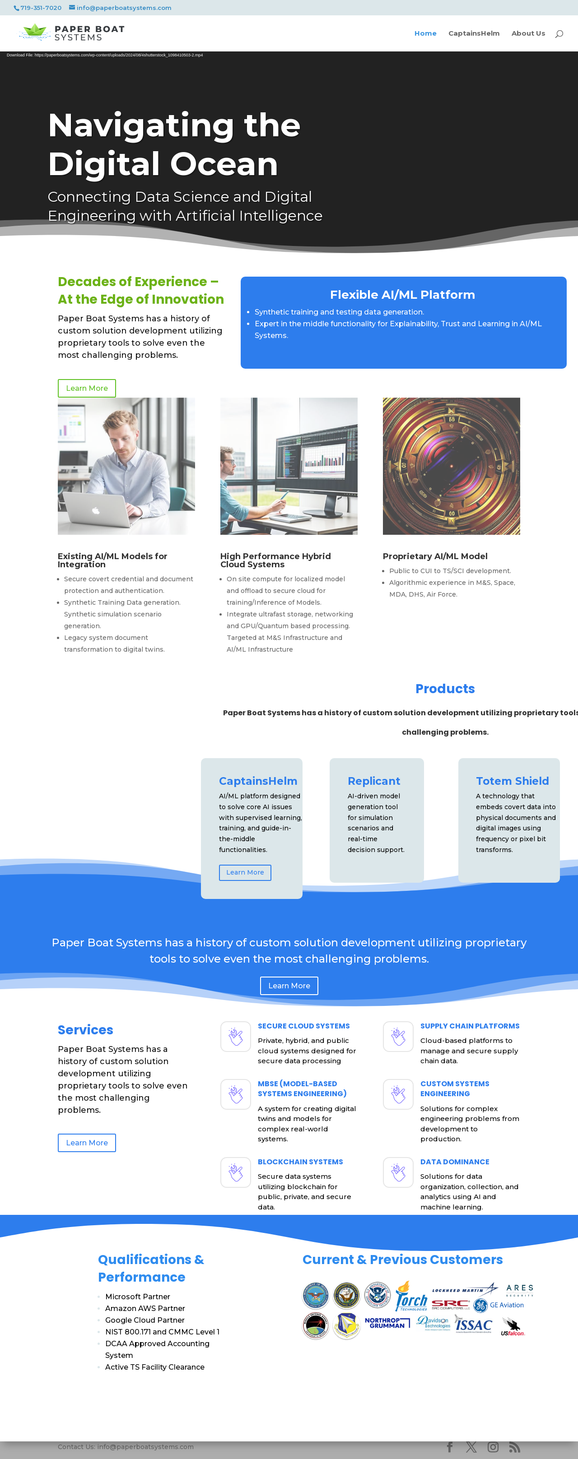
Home (426, 33)
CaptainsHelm (474, 33)
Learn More (245, 872)
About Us (528, 33)
